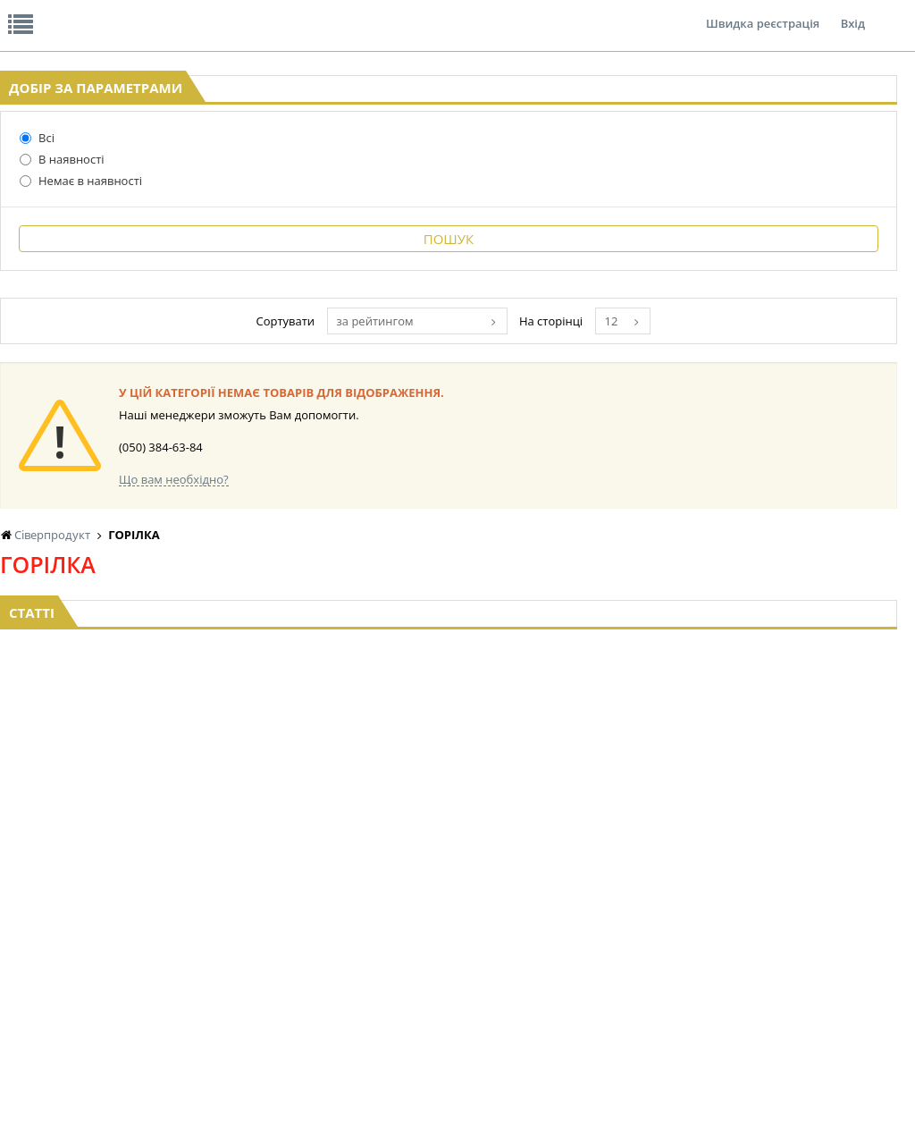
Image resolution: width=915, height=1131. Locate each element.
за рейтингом (543, 476)
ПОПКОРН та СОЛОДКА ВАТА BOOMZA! (187, 925)
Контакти (299, 12)
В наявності (62, 298)
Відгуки (125, 12)
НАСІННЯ (296, 891)
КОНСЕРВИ (427, 925)
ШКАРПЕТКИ (808, 925)
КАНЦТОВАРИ (811, 908)
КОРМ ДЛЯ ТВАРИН (449, 942)
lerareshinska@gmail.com (146, 1089)
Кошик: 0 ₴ (817, 189)
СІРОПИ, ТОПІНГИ (445, 908)
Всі (37, 276)
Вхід (853, 12)
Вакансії (209, 12)
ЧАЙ (158, 959)
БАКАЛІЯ (169, 993)
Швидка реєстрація (762, 12)
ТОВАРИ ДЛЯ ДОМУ (700, 942)
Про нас (40, 12)
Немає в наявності (81, 319)
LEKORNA (297, 874)
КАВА (160, 976)
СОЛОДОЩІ (554, 976)
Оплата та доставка (340, 188)
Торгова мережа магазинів (448, 703)
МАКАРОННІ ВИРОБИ (454, 959)
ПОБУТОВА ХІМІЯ (820, 942)
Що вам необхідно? (385, 635)
